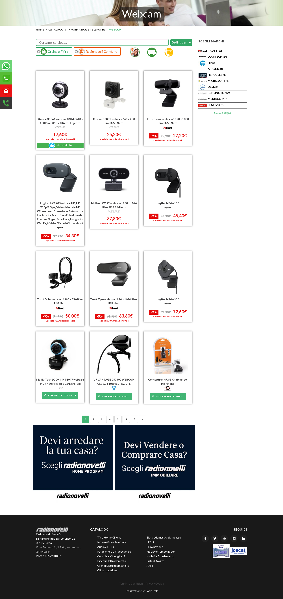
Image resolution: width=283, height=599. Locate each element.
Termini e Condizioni (131, 583)
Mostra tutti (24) (222, 113)
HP (211, 62)
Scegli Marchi (211, 41)
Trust (215, 50)
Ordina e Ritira (52, 51)
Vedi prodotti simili (60, 395)
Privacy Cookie (155, 583)
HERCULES (217, 74)
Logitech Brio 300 (167, 299)
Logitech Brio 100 (167, 203)
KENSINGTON (219, 92)
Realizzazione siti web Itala (141, 590)
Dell (213, 86)
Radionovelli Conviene (96, 51)
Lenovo (215, 105)
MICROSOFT (218, 80)
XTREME (215, 68)
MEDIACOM (217, 98)
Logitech (217, 56)
